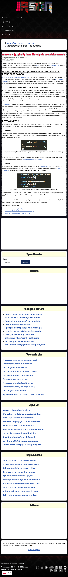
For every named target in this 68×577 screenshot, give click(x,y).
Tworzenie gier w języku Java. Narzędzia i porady (18, 375)
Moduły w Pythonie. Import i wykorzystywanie (17, 213)
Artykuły (8, 30)
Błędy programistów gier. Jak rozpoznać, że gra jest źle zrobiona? (23, 394)
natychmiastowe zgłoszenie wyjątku (32, 159)
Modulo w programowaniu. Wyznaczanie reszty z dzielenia (21, 479)
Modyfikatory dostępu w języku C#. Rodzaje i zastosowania (21, 421)
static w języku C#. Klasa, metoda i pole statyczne (18, 417)
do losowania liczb (54, 65)
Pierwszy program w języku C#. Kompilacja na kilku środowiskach (23, 429)
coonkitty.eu (34, 549)
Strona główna (12, 18)
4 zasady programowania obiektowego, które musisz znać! (21, 483)
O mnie (6, 22)
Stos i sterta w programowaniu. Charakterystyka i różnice (21, 464)
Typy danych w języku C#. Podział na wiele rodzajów (19, 433)
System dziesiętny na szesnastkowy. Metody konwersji (20, 460)
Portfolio (8, 26)
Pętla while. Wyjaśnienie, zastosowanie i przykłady (19, 468)
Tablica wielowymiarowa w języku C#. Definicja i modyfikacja (22, 444)
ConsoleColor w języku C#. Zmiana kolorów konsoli (19, 437)
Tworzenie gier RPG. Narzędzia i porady (15, 367)
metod (37, 65)
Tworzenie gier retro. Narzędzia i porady (15, 379)
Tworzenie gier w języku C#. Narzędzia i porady (17, 363)
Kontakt (7, 35)
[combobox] (12, 262)
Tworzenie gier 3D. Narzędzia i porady (14, 390)
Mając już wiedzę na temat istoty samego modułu (15, 77)
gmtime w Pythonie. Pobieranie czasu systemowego (19, 211)
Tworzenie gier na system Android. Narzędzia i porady (20, 371)
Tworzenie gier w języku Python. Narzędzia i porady (19, 386)
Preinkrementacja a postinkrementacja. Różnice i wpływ (20, 491)
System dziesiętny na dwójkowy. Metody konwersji (19, 472)
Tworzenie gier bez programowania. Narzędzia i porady (20, 360)
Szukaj (5, 259)
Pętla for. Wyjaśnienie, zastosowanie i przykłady (18, 475)
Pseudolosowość (6, 104)
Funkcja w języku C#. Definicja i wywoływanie (17, 410)
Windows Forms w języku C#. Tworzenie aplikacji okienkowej (22, 414)
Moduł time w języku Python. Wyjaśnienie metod (18, 209)
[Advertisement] (34, 233)
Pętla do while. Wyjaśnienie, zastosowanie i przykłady (20, 495)
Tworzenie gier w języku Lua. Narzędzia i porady (18, 383)
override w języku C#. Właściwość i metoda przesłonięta (20, 441)
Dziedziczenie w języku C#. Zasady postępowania (18, 425)
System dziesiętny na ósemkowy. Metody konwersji (19, 487)
